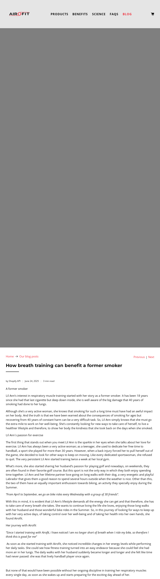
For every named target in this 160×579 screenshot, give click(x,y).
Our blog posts (28, 356)
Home (10, 356)
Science (99, 14)
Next (151, 357)
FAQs (114, 14)
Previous (139, 357)
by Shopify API (13, 381)
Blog (127, 14)
